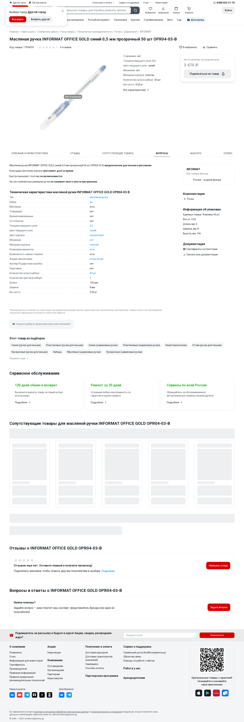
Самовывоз (91, 664)
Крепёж (135, 19)
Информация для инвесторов (26, 660)
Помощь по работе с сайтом (139, 660)
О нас (12, 656)
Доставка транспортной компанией (99, 658)
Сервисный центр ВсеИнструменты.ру (144, 652)
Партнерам (53, 674)
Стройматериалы (153, 19)
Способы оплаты (94, 668)
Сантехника (120, 19)
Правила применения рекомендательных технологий (27, 679)
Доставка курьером (96, 652)
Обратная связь (132, 656)
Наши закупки (55, 678)
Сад (179, 19)
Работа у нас (131, 668)
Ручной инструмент (99, 19)
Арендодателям (134, 677)
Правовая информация (22, 673)
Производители (18, 668)
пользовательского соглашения (106, 712)
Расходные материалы (71, 19)
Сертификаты (17, 664)
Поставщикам (55, 666)
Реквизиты (15, 652)
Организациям (55, 670)
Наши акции (54, 652)
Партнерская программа (101, 675)
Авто (170, 19)
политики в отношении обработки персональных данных (61, 712)
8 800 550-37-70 (226, 2)
